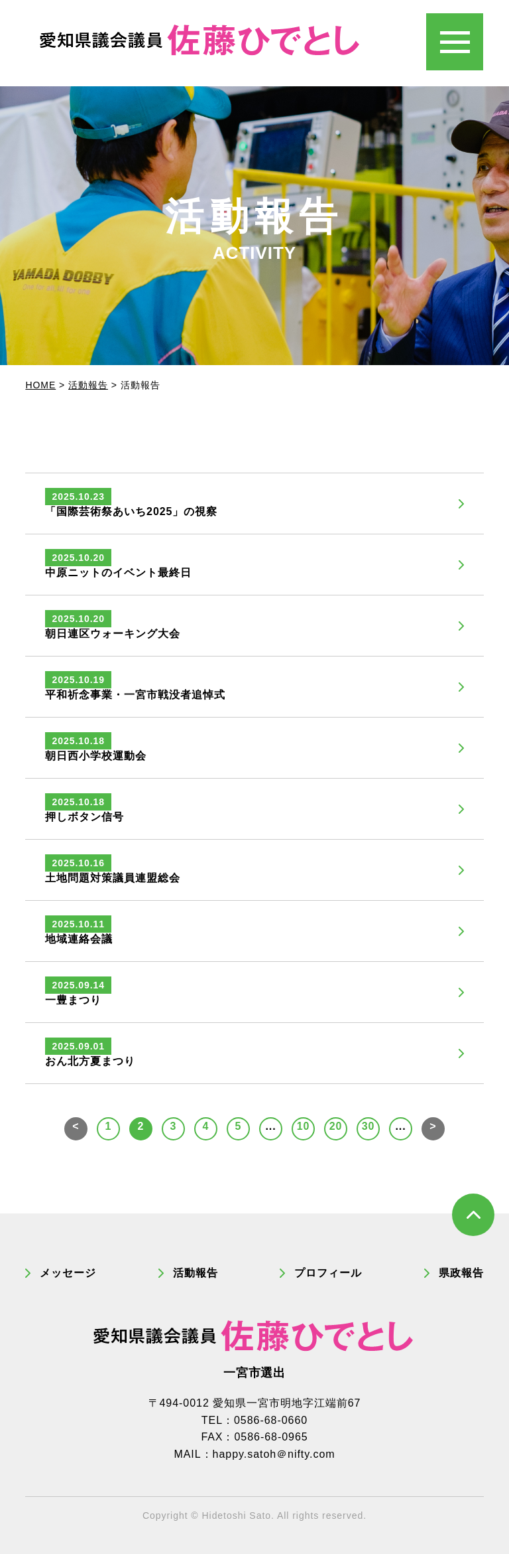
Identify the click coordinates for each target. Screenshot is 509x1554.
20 (336, 1126)
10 (303, 1126)
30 (368, 1126)
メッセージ (68, 1273)
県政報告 (461, 1273)
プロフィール (328, 1273)
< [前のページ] (75, 1126)
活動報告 (195, 1273)
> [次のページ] (432, 1126)
